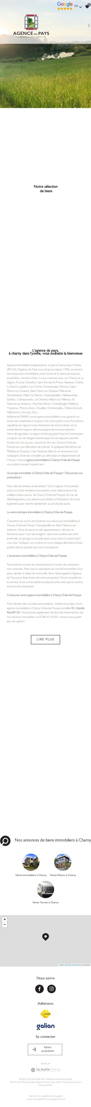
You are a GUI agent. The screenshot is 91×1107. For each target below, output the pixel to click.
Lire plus (45, 639)
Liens (53, 1082)
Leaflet (61, 965)
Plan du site (15, 1082)
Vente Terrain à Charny (45, 902)
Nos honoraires (43, 1082)
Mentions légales (28, 1082)
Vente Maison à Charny (63, 875)
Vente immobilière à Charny (31, 875)
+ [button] (5, 919)
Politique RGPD (45, 1086)
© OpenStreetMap (73, 965)
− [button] (5, 924)
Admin (59, 1082)
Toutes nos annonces (72, 1082)
